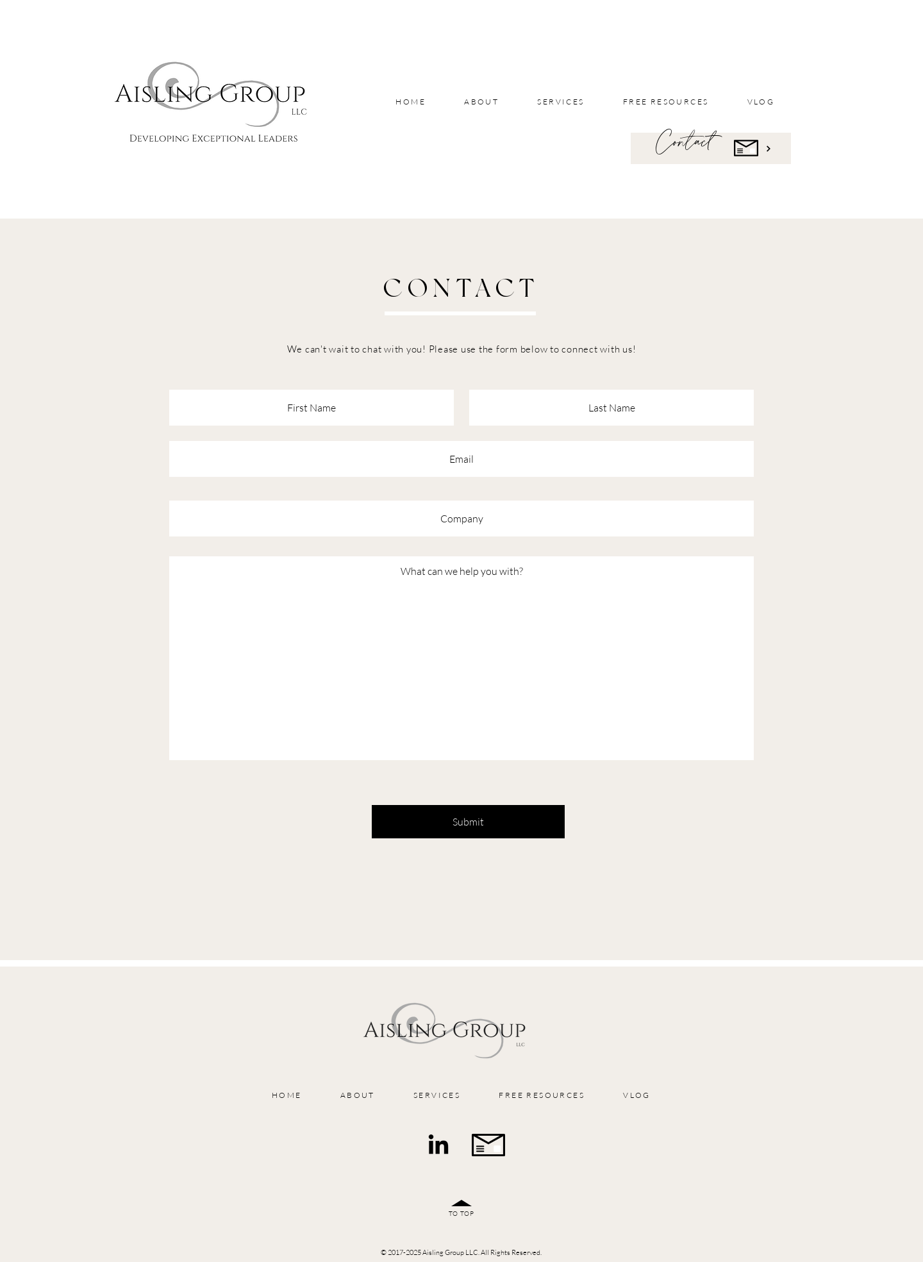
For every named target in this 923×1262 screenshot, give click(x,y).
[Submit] (468, 821)
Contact (684, 142)
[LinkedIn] (438, 1146)
